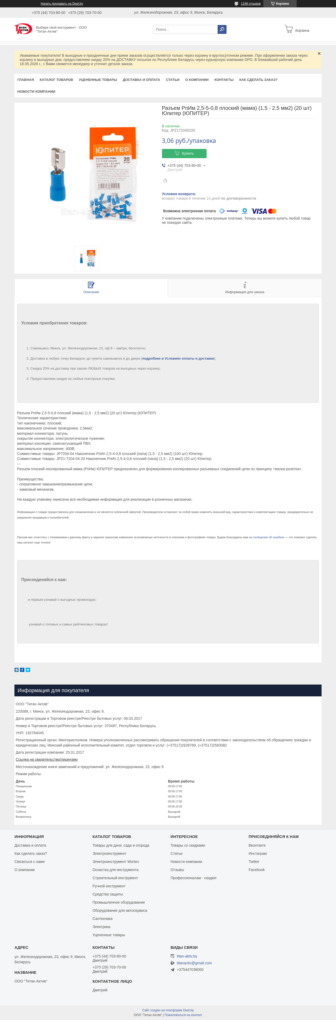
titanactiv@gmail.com (194, 963)
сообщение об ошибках (268, 537)
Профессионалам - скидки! (194, 878)
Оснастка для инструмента (115, 870)
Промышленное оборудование (118, 902)
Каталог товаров (56, 80)
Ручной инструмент (108, 886)
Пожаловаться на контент (183, 1015)
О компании (196, 80)
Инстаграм (258, 853)
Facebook (257, 870)
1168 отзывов (251, 4)
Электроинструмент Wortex (115, 862)
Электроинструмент (109, 853)
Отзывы (177, 870)
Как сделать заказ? (258, 80)
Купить (187, 153)
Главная (25, 80)
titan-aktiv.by (187, 956)
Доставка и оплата (141, 80)
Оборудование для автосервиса (119, 910)
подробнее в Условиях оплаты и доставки (178, 358)
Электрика (101, 927)
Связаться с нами (29, 862)
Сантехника (102, 919)
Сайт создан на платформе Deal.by (168, 1010)
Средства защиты (107, 894)
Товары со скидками (188, 845)
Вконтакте (257, 845)
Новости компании (36, 92)
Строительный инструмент (115, 878)
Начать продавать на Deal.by (62, 4)
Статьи (173, 80)
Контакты (224, 80)
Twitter (254, 862)
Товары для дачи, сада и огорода (120, 845)
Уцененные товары (98, 80)
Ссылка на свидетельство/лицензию (47, 759)
